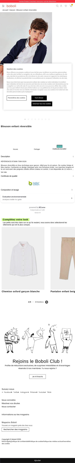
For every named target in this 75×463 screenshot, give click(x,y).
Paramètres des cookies (16, 98)
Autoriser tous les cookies (42, 104)
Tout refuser (39, 98)
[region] (37, 86)
